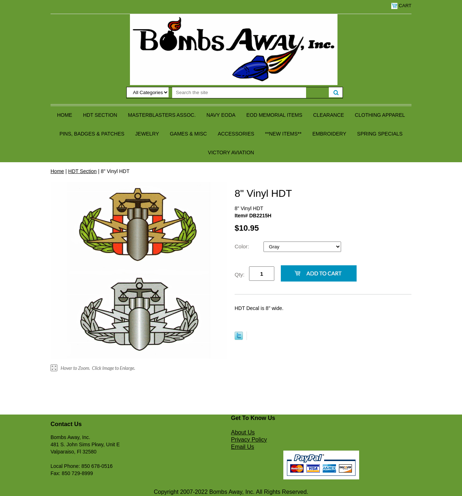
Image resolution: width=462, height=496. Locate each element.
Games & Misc (188, 134)
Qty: (240, 274)
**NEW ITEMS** (283, 134)
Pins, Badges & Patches (92, 134)
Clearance (328, 115)
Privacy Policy (249, 440)
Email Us (242, 447)
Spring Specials (379, 134)
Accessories (236, 134)
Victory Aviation (231, 152)
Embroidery (329, 134)
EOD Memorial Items (274, 115)
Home (64, 115)
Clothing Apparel (380, 115)
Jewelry (147, 134)
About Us (243, 432)
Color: (242, 246)
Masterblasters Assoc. (162, 115)
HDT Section (100, 115)
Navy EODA (220, 115)
